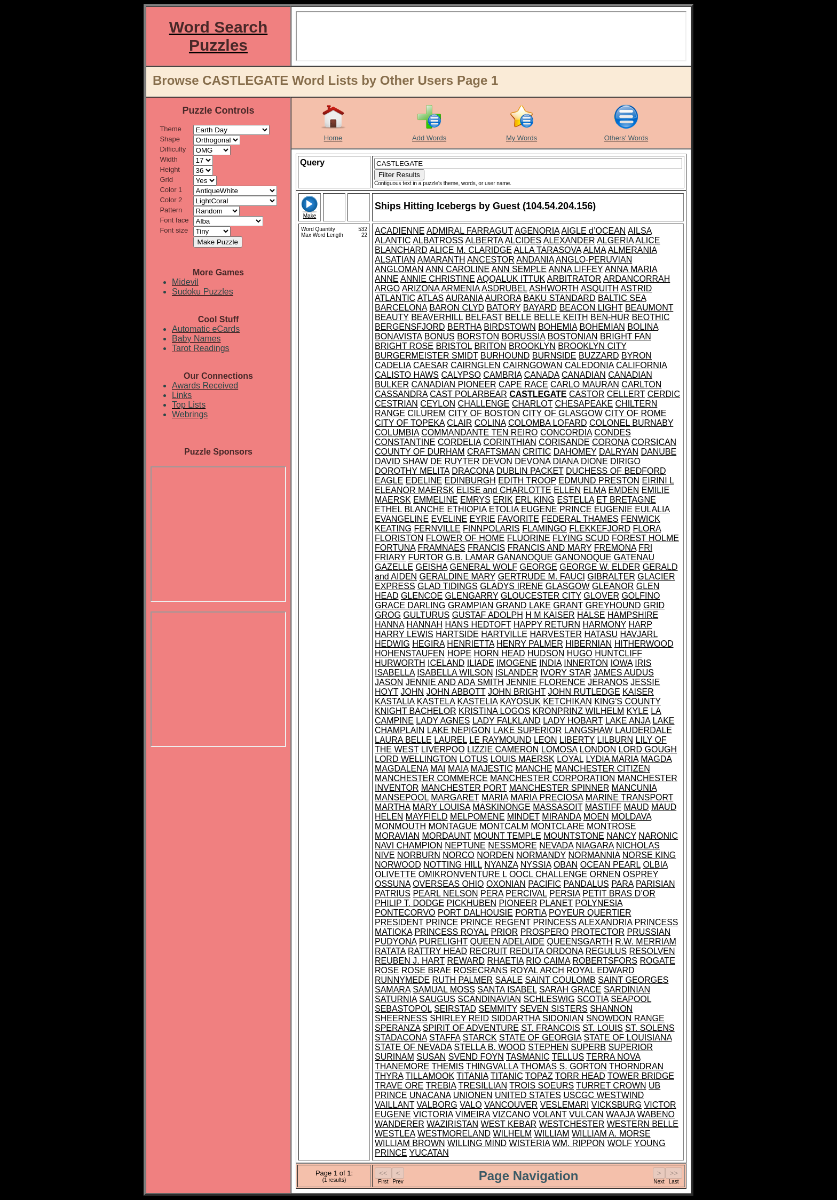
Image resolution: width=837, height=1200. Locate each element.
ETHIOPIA (466, 509)
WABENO (656, 1114)
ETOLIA (504, 509)
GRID (654, 605)
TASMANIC (527, 1056)
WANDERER (399, 1124)
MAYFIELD (427, 816)
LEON (545, 739)
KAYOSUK (520, 701)
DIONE (594, 461)
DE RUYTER (454, 461)
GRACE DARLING (410, 605)
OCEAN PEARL (610, 864)
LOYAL (570, 759)
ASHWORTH (554, 288)
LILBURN (615, 739)
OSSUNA (392, 883)
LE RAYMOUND (500, 739)
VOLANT (550, 1114)
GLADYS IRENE (511, 586)
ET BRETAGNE (626, 499)
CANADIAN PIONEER (453, 384)
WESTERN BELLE (642, 1124)
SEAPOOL (631, 999)
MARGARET (455, 797)
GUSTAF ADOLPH (487, 614)
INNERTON (586, 662)
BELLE (518, 317)
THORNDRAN (636, 1066)
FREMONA (615, 547)
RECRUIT (489, 951)
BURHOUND (505, 355)
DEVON (497, 461)
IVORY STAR (565, 672)
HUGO (580, 653)
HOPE (459, 653)
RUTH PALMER (462, 979)
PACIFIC (544, 883)
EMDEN (624, 490)
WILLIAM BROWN (410, 1143)
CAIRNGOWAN (532, 365)
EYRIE (482, 518)
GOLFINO (640, 595)
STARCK (480, 1037)
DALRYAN (618, 451)
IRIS (643, 662)
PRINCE (442, 922)
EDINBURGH (470, 480)
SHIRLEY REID (459, 1018)
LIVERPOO (443, 749)
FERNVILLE (437, 528)
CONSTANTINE (405, 442)
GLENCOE (422, 595)
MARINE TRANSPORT (629, 797)
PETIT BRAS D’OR (619, 893)
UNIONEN (473, 1095)
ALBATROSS (438, 240)
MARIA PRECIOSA (546, 797)
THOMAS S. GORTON (563, 1066)
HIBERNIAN (588, 643)
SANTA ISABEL (506, 989)
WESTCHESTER (572, 1124)
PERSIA (564, 893)
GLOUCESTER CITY (541, 595)
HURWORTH (400, 662)
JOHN (412, 691)
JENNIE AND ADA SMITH (455, 682)
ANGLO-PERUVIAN (594, 259)
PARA (622, 883)
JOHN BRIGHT (517, 691)
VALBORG (437, 1104)
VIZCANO (511, 1114)
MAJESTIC (492, 768)
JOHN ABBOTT (456, 691)
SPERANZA (397, 1027)
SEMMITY (497, 1008)
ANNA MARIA (631, 269)
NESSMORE (512, 845)
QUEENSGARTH (580, 941)
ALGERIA (615, 240)
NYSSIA (535, 864)
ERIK (502, 499)
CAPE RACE (523, 384)
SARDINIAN (627, 989)
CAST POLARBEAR (468, 394)
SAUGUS (437, 999)
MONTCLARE (557, 826)
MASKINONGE (501, 807)
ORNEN (605, 874)
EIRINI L (658, 480)
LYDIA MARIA (612, 759)
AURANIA (464, 298)
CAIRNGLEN (475, 365)
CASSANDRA (401, 394)
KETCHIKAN (567, 701)
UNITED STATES (528, 1095)
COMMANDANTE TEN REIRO (479, 432)
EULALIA (652, 509)
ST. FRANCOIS (550, 1027)
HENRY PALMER (529, 643)
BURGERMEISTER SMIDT (426, 355)
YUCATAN (429, 1152)
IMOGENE (516, 662)
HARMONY (604, 624)
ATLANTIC (395, 298)
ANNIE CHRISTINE (437, 278)
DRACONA (473, 470)
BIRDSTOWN (509, 326)
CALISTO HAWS (407, 374)
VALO (471, 1104)
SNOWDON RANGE (625, 1018)
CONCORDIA (566, 432)
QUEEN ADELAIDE (507, 941)
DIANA (565, 461)
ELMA (594, 490)
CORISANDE (564, 442)
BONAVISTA (398, 336)
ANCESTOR (491, 259)
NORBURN (418, 855)
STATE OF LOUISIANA (628, 1037)
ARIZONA (420, 288)
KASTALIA (394, 701)
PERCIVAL (526, 893)
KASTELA (436, 701)
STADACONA (401, 1037)
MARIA (494, 797)
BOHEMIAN (602, 326)
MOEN (596, 816)
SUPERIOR (630, 1047)
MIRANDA (561, 816)
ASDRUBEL (504, 288)
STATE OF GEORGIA (540, 1037)
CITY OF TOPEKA (410, 422)
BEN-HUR (609, 317)
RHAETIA (505, 960)
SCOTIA (593, 999)
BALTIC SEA (622, 298)
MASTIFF (603, 807)
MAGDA (656, 759)
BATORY (504, 307)
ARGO (387, 288)
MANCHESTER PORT (464, 787)
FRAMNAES (441, 547)
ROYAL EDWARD (600, 970)
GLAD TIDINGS (447, 586)
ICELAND (446, 662)
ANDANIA (535, 259)
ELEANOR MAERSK (414, 490)
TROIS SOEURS (541, 1085)
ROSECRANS (481, 970)
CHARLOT (532, 403)
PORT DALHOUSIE (475, 912)
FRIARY (390, 557)
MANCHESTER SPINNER (559, 787)
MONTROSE (611, 826)
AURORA (503, 298)
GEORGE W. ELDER (599, 566)
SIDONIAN (562, 1018)
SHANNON (611, 1008)
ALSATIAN (395, 259)
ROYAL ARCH (537, 970)
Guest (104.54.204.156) (544, 206)
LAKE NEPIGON (459, 730)
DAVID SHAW (401, 461)
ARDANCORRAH (636, 278)
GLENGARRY (472, 595)
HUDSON (545, 653)
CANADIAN (584, 374)
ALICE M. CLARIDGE (470, 250)
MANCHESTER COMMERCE (431, 778)
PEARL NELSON (445, 893)
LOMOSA (559, 749)
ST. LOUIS (602, 1027)
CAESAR (430, 365)
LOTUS (474, 759)
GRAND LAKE (523, 605)
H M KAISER (549, 614)
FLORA (646, 528)
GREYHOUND (613, 605)
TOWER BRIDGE (640, 1075)
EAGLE (389, 480)
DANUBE (658, 451)
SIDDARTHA (515, 1018)
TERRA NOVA (613, 1056)
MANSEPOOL (402, 797)
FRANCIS (486, 547)
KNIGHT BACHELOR (415, 711)
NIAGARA (594, 845)
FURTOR (426, 557)
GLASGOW (568, 586)
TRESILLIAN (483, 1085)
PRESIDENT (399, 922)
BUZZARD (599, 355)
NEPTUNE (465, 845)
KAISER (638, 691)
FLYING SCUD (580, 538)
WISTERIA (529, 1143)
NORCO (459, 855)
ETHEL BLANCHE (410, 509)
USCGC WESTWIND (603, 1095)
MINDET (523, 816)
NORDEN (495, 855)
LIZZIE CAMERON (503, 749)
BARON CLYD (456, 307)
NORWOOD (398, 864)
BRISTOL (454, 346)
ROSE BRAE (426, 970)
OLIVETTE (395, 874)
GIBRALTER (611, 576)
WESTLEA (395, 1133)
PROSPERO (544, 931)
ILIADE (480, 662)
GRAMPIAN (470, 605)
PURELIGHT (443, 941)
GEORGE (538, 566)
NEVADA (556, 845)
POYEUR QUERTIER (590, 912)
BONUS (439, 336)
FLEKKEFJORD (599, 528)
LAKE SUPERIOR (527, 730)
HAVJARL (638, 634)
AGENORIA (537, 230)
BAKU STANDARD (560, 298)
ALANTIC (393, 240)
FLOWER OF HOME (465, 538)
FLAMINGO (544, 528)
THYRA (389, 1075)
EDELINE (424, 480)
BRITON (490, 346)
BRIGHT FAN (625, 336)
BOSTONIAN (573, 336)
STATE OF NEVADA (413, 1047)
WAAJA (620, 1114)
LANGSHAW (588, 730)
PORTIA (530, 912)
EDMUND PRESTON (598, 480)
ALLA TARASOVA (547, 250)
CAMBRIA (502, 374)
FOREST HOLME (645, 538)
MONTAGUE (452, 826)
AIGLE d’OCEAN (593, 230)
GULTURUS (426, 614)
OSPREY (640, 874)
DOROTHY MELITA (412, 470)
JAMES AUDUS (624, 672)
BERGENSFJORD (410, 326)
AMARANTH (441, 259)
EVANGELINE (402, 518)
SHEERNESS (401, 1018)
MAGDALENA (401, 768)
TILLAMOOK (430, 1075)
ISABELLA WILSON (455, 672)
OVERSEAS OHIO (448, 883)
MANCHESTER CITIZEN (602, 768)
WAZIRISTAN (452, 1124)
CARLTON (641, 384)
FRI (645, 547)
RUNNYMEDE (402, 979)
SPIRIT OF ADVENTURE (471, 1027)
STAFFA (444, 1037)
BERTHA (464, 326)
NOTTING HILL (452, 864)
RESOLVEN (652, 951)
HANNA (389, 624)
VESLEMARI (564, 1104)
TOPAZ (539, 1075)
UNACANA (430, 1095)
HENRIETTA (470, 643)
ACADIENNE (399, 230)
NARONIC (658, 835)
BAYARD (540, 307)
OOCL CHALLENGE (548, 874)
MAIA (458, 768)
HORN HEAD (499, 653)
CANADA (541, 374)
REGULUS (606, 951)
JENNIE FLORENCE (545, 682)
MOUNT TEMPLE (507, 835)
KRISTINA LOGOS (494, 711)
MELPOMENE (477, 816)
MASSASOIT (557, 807)
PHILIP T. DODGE (409, 903)
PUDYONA (395, 941)
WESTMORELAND (454, 1133)
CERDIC (664, 394)
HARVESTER (556, 634)
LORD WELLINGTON (416, 759)
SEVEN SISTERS (554, 1008)
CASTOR (586, 394)
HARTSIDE (457, 634)
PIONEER (518, 903)
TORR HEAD (580, 1075)
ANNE (386, 278)
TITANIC (507, 1075)
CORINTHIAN (509, 442)
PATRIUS (392, 893)
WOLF (619, 1143)
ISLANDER (516, 672)
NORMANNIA (594, 855)
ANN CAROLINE (457, 269)
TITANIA (472, 1075)
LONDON (598, 749)
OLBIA (655, 864)
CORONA (610, 442)
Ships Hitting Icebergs (425, 206)
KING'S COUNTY (627, 701)
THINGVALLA (492, 1066)
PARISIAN (655, 883)
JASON (389, 682)
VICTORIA (433, 1114)
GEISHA (431, 566)
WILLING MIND (477, 1143)
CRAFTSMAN (493, 451)
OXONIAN (506, 883)
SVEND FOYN (476, 1056)
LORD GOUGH (648, 749)
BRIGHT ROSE (404, 346)
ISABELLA (395, 672)
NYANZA (501, 864)
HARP (640, 624)
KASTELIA (477, 701)
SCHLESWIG (549, 999)
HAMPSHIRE (632, 614)
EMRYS (475, 499)
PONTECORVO (405, 912)
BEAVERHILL (437, 317)
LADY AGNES (443, 720)
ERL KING (535, 499)
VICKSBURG (616, 1104)
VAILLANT (394, 1104)
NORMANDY (541, 855)
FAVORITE (518, 518)
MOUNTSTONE (573, 835)
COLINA (490, 422)
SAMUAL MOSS (444, 989)
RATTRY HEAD (437, 951)
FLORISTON (399, 538)
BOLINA (642, 326)
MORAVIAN (397, 835)
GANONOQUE (583, 557)
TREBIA (440, 1085)
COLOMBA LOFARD (547, 422)
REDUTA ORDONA (546, 951)
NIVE (384, 855)
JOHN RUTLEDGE (584, 691)
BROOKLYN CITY (592, 346)
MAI (437, 768)
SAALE (509, 979)
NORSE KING (649, 855)
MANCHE (533, 768)
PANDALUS (586, 883)
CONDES (612, 432)
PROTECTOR (598, 931)
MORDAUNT (446, 835)
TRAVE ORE (399, 1085)
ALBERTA (484, 240)
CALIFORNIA (641, 365)
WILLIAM (552, 1133)
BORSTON (478, 336)
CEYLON (437, 403)
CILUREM (426, 413)
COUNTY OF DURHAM (420, 451)
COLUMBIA (397, 432)
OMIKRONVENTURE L (462, 874)
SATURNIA (396, 999)
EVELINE (449, 518)
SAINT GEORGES (633, 979)
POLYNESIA (598, 903)
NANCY (621, 835)
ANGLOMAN (399, 269)
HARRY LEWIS (404, 634)
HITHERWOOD (644, 643)
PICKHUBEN (471, 903)
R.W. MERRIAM (645, 941)
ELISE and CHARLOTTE (503, 490)
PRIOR (504, 931)
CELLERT (626, 394)
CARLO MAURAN (584, 384)
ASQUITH (600, 288)
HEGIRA (428, 643)
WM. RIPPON (578, 1143)
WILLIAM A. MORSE (611, 1133)
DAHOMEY (575, 451)
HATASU (601, 634)
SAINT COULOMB (560, 979)
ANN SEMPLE (519, 269)
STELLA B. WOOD (489, 1047)
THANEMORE (402, 1066)
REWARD (466, 960)
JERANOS (608, 682)
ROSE (387, 970)
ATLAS (430, 298)
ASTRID (636, 288)
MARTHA (392, 807)
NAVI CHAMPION (409, 845)
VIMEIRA (472, 1114)
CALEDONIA (589, 365)
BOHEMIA (557, 326)
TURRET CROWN (611, 1085)
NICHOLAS (638, 845)
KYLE (638, 711)
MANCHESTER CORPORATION (552, 778)
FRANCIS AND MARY (550, 547)
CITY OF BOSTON (484, 413)
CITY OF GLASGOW (563, 413)
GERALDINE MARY (458, 576)
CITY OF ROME (635, 413)
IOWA (622, 662)
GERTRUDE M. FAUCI (541, 576)
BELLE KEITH (561, 317)
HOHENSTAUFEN (410, 653)
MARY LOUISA (441, 807)
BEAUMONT (649, 307)
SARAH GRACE (570, 989)
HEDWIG (392, 643)
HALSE (591, 614)
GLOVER (601, 595)
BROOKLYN (532, 346)
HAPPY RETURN (547, 624)
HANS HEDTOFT (478, 624)
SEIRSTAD (455, 1008)
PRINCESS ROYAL (451, 931)
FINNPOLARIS (491, 528)
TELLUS (568, 1056)
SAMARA (392, 989)
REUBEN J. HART (410, 960)
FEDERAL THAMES (579, 518)
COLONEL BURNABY (631, 422)
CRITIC (537, 451)
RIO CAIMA (548, 960)
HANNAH (425, 624)
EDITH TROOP (527, 480)
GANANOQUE (524, 557)
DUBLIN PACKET (530, 470)
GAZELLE (394, 566)
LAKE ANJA (628, 720)
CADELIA (393, 365)
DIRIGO (625, 461)
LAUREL (450, 739)
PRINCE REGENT (496, 922)
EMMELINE (435, 499)
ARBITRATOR (574, 278)
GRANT (568, 605)
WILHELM (512, 1133)
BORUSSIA (523, 336)
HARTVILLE (504, 634)
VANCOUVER (511, 1104)
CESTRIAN (396, 403)
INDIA (550, 662)
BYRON (636, 355)
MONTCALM (503, 826)
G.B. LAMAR (470, 557)
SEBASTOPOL (403, 1008)
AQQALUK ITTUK (511, 278)
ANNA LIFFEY (575, 269)
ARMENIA (460, 288)
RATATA (390, 951)
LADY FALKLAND (506, 720)
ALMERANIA (632, 250)
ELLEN (567, 490)
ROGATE (657, 960)
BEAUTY (392, 317)
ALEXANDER (569, 240)
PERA (491, 893)
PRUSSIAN (648, 931)
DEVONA (532, 461)
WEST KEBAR (509, 1124)
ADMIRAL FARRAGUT (470, 230)
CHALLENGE (484, 403)
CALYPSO (460, 374)
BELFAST (484, 317)
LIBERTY (577, 739)
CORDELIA (459, 442)
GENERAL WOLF (484, 566)
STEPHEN (548, 1047)
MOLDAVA (631, 816)
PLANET (556, 903)
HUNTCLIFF (618, 653)
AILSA (639, 230)
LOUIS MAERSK (523, 759)
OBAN (566, 864)
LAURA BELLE (403, 739)
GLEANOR (613, 586)
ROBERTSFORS (604, 960)
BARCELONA (401, 307)
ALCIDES (523, 240)
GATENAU (634, 557)
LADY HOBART (573, 720)
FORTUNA (395, 547)
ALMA (594, 250)
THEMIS (447, 1066)
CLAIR (459, 422)
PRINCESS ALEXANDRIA (582, 922)
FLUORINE (528, 538)
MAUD (636, 807)
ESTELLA (575, 499)
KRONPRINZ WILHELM (579, 711)
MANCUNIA (634, 787)
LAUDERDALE (643, 730)
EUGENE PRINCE (556, 509)
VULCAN (586, 1114)
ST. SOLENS (649, 1027)
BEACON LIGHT (591, 307)
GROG (388, 614)
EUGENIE (613, 509)
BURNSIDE (554, 355)
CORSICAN (653, 442)
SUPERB (588, 1047)
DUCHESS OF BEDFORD (616, 470)
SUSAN (431, 1056)
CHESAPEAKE (584, 403)
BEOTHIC (650, 317)
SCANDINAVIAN (489, 999)
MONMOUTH (400, 826)
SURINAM (394, 1056)
